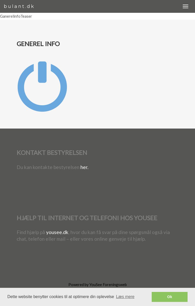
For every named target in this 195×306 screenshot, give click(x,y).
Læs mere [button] (125, 296)
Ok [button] (169, 297)
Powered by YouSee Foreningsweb (97, 284)
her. (84, 167)
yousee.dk (57, 232)
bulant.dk (19, 6)
